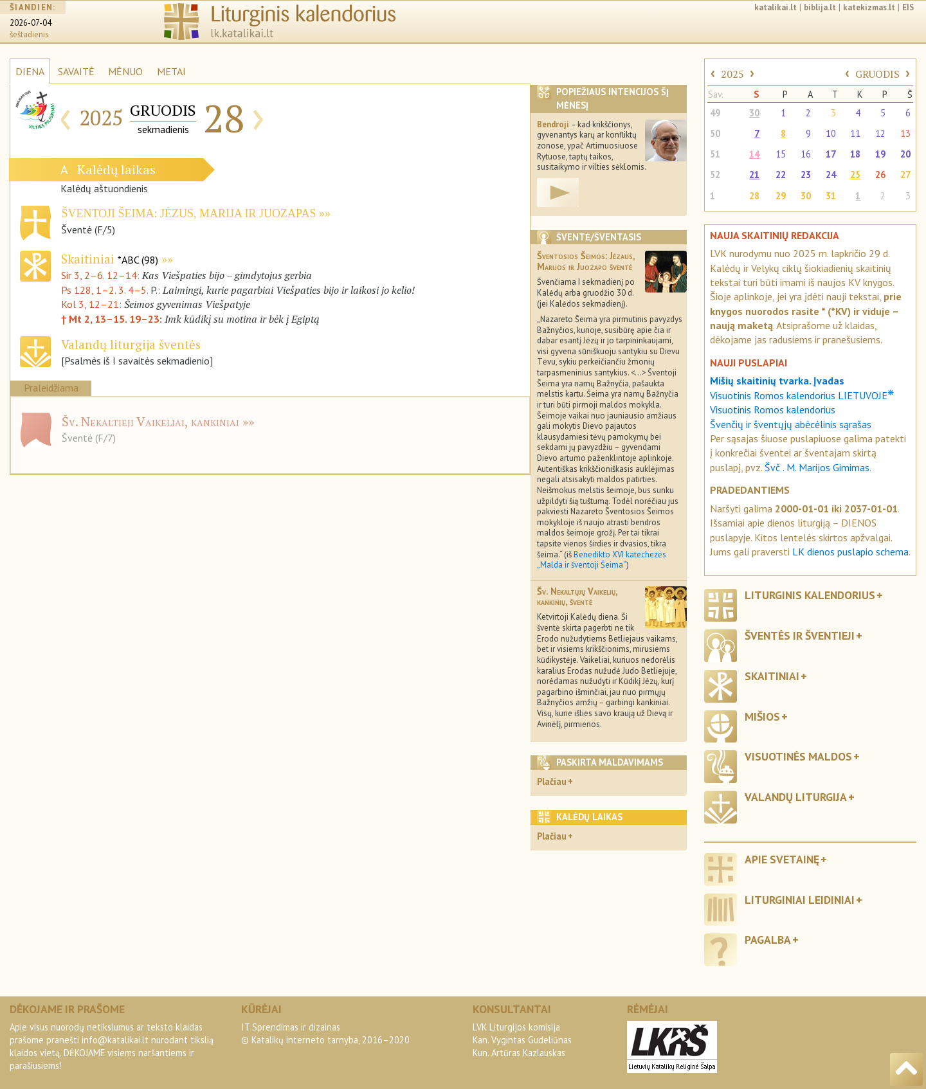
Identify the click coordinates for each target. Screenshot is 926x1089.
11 (855, 133)
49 (715, 113)
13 (905, 133)
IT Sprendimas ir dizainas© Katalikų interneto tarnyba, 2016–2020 (325, 1033)
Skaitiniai (109, 259)
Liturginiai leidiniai (800, 899)
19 (880, 154)
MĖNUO (125, 71)
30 (754, 113)
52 (715, 174)
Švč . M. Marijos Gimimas (817, 467)
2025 (732, 74)
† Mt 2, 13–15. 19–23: (113, 318)
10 (831, 133)
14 (754, 154)
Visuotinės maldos (798, 756)
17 (831, 154)
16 (806, 154)
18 (855, 154)
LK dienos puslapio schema (850, 551)
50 (715, 133)
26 (880, 174)
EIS (908, 7)
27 (905, 174)
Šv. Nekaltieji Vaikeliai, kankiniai (150, 421)
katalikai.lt (775, 7)
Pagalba (768, 939)
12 (880, 133)
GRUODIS (877, 74)
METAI (171, 71)
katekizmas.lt (869, 7)
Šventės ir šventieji (800, 635)
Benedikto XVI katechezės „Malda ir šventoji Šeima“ (601, 560)
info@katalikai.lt (115, 1040)
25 (855, 174)
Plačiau (552, 781)
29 (781, 196)
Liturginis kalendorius (810, 595)
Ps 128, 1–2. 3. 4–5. (104, 290)
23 (806, 174)
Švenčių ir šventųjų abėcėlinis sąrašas (790, 424)
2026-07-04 (30, 22)
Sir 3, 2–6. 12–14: (101, 275)
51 (715, 154)
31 (831, 196)
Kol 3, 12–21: (92, 304)
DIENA (29, 71)
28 (754, 196)
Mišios (762, 716)
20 (905, 154)
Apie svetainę (782, 859)
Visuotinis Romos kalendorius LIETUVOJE (802, 395)
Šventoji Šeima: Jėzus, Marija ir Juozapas (188, 213)
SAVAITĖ (76, 71)
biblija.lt (820, 7)
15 (781, 154)
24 (831, 174)
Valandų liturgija (796, 796)
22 (781, 174)
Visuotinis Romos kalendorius (772, 409)
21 (754, 174)
